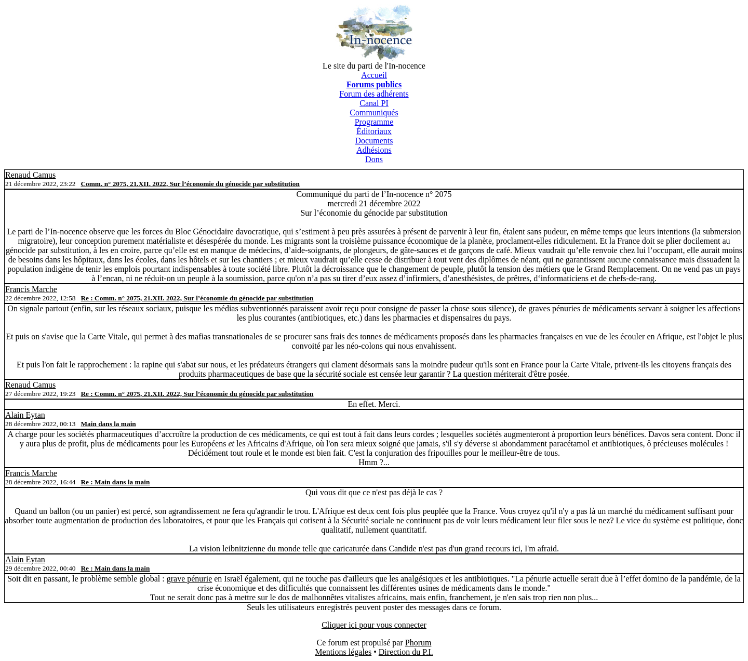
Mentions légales (343, 651)
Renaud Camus (30, 174)
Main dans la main (108, 424)
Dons (374, 159)
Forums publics (374, 84)
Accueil (374, 75)
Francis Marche (31, 289)
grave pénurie (189, 578)
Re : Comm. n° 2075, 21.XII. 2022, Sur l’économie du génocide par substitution (197, 298)
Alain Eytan (25, 415)
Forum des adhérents (373, 93)
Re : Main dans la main (115, 482)
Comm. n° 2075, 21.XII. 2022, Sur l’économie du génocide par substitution (190, 184)
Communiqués (374, 112)
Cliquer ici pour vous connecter (374, 624)
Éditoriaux (374, 131)
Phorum (418, 642)
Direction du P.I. (406, 651)
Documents (374, 140)
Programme (374, 121)
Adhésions (374, 150)
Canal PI (374, 103)
